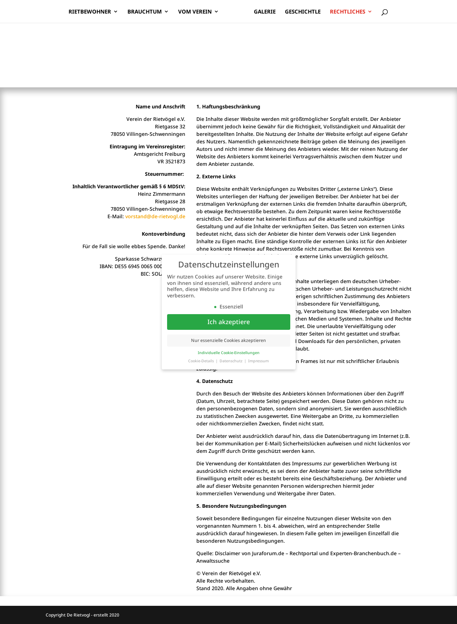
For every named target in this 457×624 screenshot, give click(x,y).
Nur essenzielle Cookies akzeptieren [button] (228, 340)
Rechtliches (347, 12)
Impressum (258, 360)
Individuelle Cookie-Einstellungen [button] (229, 352)
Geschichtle (303, 12)
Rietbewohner (90, 12)
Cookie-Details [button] (201, 360)
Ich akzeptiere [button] (228, 321)
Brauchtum (144, 12)
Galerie (265, 12)
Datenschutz (231, 360)
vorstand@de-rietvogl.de (155, 216)
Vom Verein (195, 12)
